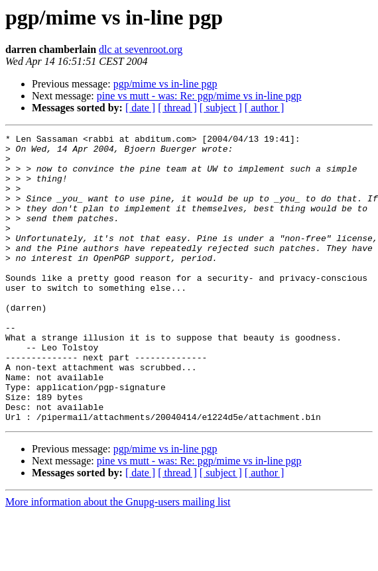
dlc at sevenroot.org (140, 49)
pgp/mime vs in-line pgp (165, 83)
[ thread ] (177, 107)
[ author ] (264, 107)
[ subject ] (221, 107)
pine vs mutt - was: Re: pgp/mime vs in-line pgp (199, 95)
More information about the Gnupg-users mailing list (118, 559)
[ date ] (140, 107)
